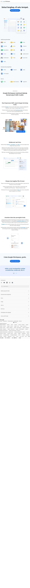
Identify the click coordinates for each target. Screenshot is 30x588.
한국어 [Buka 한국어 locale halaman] (29, 336)
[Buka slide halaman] (18, 144)
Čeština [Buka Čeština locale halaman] (8, 324)
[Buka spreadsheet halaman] (13, 144)
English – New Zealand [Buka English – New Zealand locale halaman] (17, 327)
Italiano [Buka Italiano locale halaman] (15, 333)
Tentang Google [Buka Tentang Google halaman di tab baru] (10, 321)
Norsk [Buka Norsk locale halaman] (28, 333)
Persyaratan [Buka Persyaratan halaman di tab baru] (5, 321)
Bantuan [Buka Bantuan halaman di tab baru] (20, 321)
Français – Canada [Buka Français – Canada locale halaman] (3, 333)
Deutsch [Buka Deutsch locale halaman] (15, 324)
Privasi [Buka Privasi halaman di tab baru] (1, 321)
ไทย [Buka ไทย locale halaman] (25, 336)
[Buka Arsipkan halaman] (3, 224)
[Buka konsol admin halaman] (23, 227)
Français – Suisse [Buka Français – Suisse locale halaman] (10, 333)
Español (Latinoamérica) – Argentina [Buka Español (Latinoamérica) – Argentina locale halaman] (14, 330)
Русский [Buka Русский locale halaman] (5, 336)
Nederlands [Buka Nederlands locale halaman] (24, 333)
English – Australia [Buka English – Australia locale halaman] (3, 326)
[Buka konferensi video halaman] (19, 110)
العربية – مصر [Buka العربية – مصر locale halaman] (22, 336)
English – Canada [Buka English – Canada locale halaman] (10, 326)
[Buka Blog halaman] (3, 280)
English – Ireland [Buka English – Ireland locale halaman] (2, 327)
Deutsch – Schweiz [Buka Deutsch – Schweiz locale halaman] (21, 324)
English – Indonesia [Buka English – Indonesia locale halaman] (23, 326)
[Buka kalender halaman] (6, 106)
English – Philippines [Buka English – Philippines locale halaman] (26, 327)
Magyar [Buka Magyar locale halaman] (19, 333)
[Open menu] (1, 1)
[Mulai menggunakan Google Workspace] (15, 10)
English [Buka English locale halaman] (27, 324)
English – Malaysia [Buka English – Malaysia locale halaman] (9, 327)
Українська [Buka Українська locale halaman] (9, 336)
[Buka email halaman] (19, 108)
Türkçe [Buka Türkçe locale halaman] (1, 336)
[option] (5, 42)
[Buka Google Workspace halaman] (6, 1)
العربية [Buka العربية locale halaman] (17, 336)
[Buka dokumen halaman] (8, 144)
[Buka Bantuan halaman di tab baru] (15, 322)
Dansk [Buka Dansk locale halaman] (12, 324)
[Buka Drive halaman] (19, 189)
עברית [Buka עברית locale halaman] (14, 336)
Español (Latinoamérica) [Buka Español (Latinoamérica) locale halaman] (3, 330)
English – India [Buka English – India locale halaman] (16, 326)
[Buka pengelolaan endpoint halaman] (21, 221)
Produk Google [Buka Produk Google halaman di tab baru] (16, 321)
